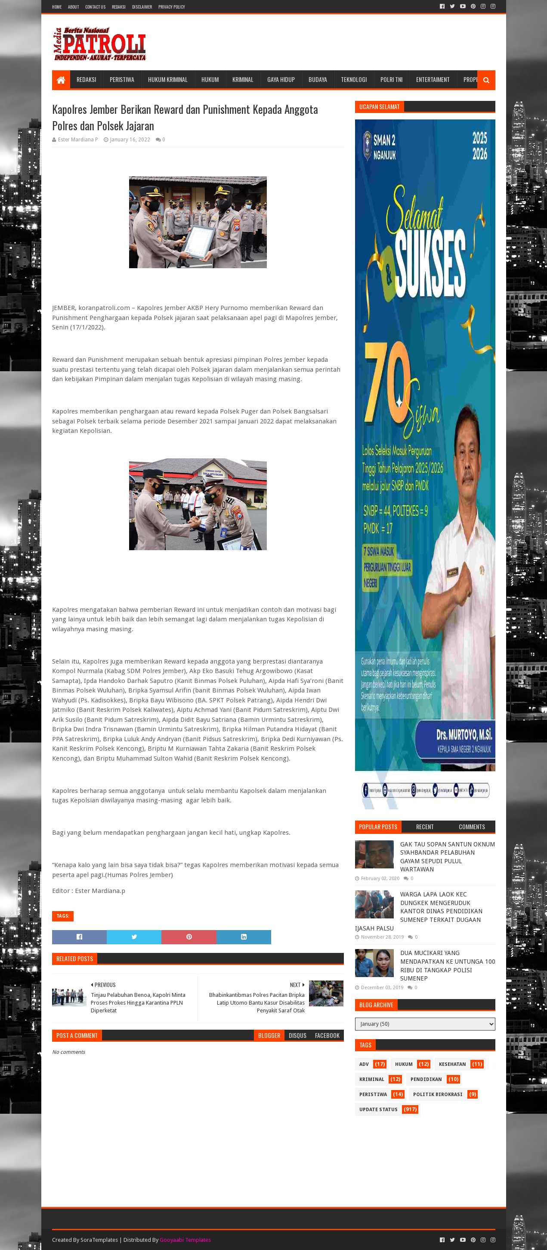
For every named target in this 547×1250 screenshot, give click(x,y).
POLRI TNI (391, 79)
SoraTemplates (99, 1240)
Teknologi (354, 79)
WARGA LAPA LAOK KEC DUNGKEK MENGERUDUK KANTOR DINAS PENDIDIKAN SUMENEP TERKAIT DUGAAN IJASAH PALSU (418, 911)
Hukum (210, 79)
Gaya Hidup (281, 79)
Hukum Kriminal (168, 79)
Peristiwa (122, 79)
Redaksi (119, 6)
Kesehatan (452, 1064)
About (73, 6)
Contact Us (95, 6)
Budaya (318, 79)
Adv (364, 1064)
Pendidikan (426, 1079)
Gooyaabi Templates (185, 1240)
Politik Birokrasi (438, 1094)
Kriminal (242, 79)
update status (378, 1109)
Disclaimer (142, 6)
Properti (475, 79)
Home (57, 6)
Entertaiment (433, 79)
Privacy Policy (171, 6)
